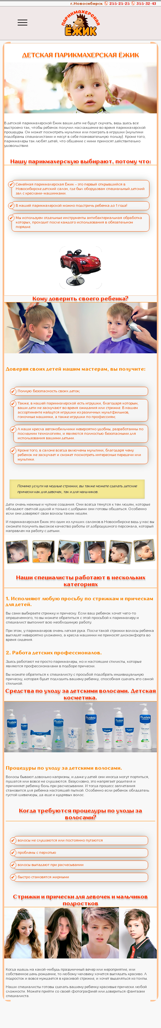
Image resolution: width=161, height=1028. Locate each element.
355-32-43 (146, 4)
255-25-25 (120, 4)
